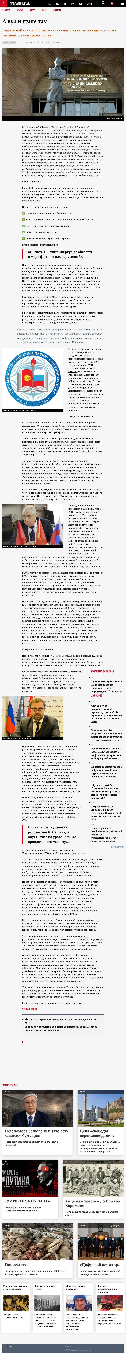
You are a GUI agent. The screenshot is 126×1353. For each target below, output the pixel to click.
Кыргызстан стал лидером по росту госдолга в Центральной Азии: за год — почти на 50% (106, 813)
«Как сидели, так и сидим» (76, 1288)
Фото (45, 10)
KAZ (50, 3)
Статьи (20, 10)
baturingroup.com (81, 1350)
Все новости (117, 847)
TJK (66, 3)
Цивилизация (23, 42)
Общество (40, 42)
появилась (42, 607)
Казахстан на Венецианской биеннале (108, 1289)
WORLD (92, 3)
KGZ (58, 3)
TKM (74, 3)
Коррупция (57, 42)
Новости (6, 10)
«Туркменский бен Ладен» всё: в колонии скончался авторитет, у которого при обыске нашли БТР (105, 791)
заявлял (72, 371)
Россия (32, 42)
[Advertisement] (63, 1066)
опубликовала (42, 149)
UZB (82, 3)
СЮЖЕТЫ (58, 10)
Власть (48, 42)
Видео (33, 10)
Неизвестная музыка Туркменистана (13, 1289)
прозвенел (74, 508)
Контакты (9, 1346)
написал (55, 441)
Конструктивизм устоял (45, 1288)
